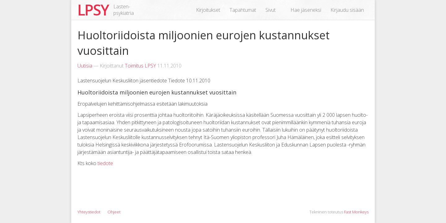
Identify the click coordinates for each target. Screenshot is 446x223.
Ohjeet (113, 212)
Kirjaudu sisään (347, 10)
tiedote (105, 163)
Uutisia (84, 65)
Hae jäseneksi (306, 10)
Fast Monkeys (356, 212)
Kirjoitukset (208, 10)
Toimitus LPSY (140, 65)
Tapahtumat (243, 10)
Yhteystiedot (88, 212)
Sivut (270, 10)
